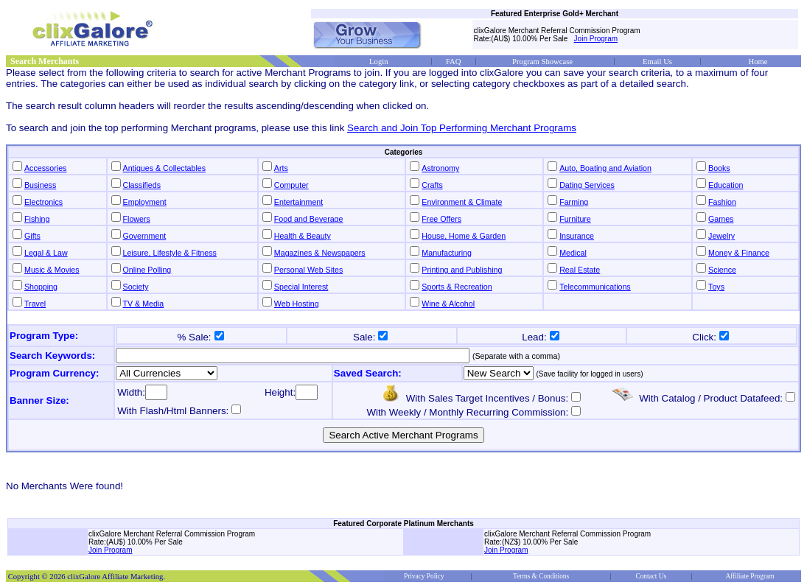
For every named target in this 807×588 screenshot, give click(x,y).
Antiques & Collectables (164, 168)
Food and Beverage (308, 218)
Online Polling (147, 269)
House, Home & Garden (464, 235)
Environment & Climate (462, 201)
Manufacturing (447, 252)
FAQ (453, 61)
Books (719, 168)
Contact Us (650, 576)
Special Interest (301, 286)
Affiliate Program (750, 576)
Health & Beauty (302, 235)
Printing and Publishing (462, 269)
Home (757, 61)
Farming (573, 201)
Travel (35, 303)
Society (136, 286)
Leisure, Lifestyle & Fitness (170, 252)
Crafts (432, 185)
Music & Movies (52, 269)
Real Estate (579, 269)
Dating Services (587, 185)
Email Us (657, 61)
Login (378, 61)
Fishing (36, 218)
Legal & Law (46, 252)
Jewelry (721, 235)
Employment (145, 201)
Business (40, 185)
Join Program (596, 39)
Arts (281, 168)
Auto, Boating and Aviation (605, 168)
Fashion (722, 201)
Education (725, 185)
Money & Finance (738, 252)
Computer (291, 185)
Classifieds (142, 185)
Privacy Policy (424, 576)
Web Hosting (296, 303)
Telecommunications (595, 286)
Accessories (45, 168)
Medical (573, 252)
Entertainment (298, 201)
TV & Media (143, 303)
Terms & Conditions (541, 576)
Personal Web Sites (308, 269)
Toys (716, 286)
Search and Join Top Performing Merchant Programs (461, 127)
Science (722, 269)
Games (720, 218)
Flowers (136, 218)
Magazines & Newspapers (320, 252)
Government (145, 235)
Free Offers (441, 218)
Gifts (32, 235)
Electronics (43, 201)
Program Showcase (542, 61)
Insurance (576, 235)
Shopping (40, 286)
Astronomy (440, 168)
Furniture (575, 218)
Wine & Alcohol (448, 303)
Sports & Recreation (457, 286)
